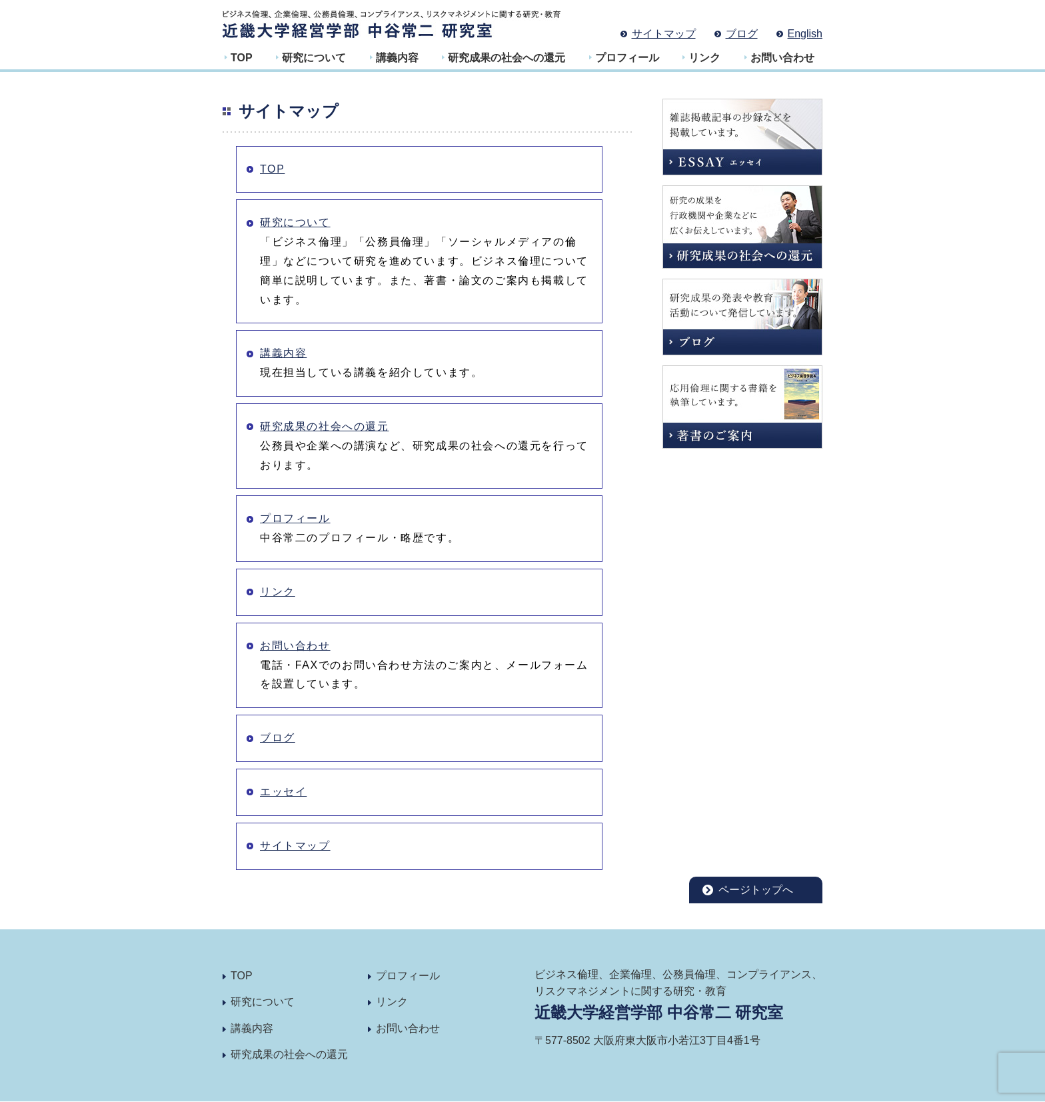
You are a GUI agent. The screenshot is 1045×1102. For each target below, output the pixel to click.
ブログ (742, 33)
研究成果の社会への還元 (506, 57)
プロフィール (627, 57)
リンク (704, 57)
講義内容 (397, 57)
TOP (242, 57)
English (805, 33)
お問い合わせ (782, 57)
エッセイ (283, 791)
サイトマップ (664, 33)
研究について (314, 57)
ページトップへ (755, 889)
